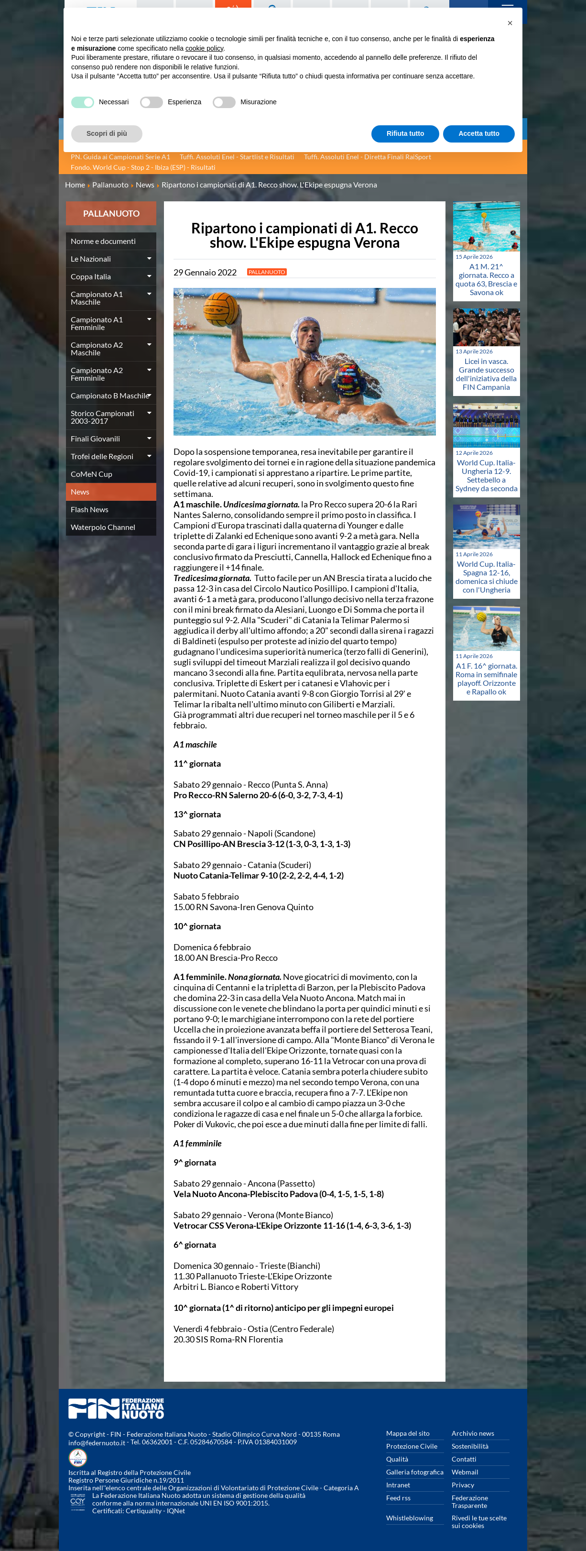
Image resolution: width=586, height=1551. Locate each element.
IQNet (176, 1511)
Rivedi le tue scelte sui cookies (479, 1521)
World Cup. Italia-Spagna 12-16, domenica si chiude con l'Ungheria (487, 576)
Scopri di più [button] (107, 133)
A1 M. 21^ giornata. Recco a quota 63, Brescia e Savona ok (486, 279)
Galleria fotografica (415, 1472)
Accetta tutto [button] (478, 133)
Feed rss (398, 1498)
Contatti (464, 1459)
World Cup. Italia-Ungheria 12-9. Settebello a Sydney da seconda (487, 475)
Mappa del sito (408, 1433)
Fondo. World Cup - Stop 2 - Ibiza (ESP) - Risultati (143, 167)
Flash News (90, 509)
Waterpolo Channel (103, 526)
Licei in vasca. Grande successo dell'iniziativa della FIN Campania (486, 373)
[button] (510, 23)
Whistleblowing (409, 1518)
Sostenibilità (470, 1446)
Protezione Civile (411, 1446)
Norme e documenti (103, 240)
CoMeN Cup (91, 473)
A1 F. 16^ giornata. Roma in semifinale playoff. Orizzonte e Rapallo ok (486, 678)
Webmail (465, 1472)
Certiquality (144, 1511)
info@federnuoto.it (96, 1443)
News (80, 491)
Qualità (397, 1459)
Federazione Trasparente (470, 1501)
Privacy (463, 1485)
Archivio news (473, 1433)
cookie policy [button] (204, 48)
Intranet (398, 1485)
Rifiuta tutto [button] (405, 133)
